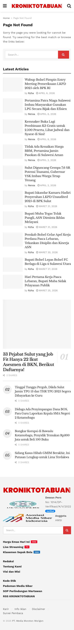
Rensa (31, 114)
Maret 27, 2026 (46, 269)
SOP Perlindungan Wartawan (22, 591)
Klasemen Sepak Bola (17, 552)
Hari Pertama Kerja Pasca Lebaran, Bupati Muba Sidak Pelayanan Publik (45, 281)
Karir (6, 609)
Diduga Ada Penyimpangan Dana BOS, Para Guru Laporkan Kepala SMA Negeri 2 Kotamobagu (42, 413)
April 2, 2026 (46, 160)
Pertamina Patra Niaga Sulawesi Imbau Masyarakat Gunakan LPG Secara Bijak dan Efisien (47, 105)
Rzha (31, 93)
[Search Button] (63, 55)
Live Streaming (13, 547)
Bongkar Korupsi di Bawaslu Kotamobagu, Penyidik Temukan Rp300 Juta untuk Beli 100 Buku (42, 435)
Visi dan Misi (11, 571)
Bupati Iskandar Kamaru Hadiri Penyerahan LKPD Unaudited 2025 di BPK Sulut (47, 197)
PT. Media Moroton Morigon (27, 620)
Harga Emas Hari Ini (16, 541)
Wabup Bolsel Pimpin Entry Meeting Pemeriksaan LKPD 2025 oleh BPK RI (45, 84)
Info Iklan (20, 609)
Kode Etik (9, 580)
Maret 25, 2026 (47, 290)
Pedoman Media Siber (18, 585)
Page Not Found (22, 18)
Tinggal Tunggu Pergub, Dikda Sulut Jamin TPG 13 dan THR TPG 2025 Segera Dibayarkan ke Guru (43, 391)
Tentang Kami (12, 566)
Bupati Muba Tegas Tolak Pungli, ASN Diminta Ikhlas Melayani (45, 218)
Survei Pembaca (13, 613)
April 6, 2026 (45, 93)
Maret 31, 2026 (46, 206)
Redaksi (8, 561)
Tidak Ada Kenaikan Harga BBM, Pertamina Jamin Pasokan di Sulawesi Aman (44, 151)
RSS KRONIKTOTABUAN (19, 596)
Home (6, 18)
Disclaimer (38, 609)
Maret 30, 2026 (47, 252)
